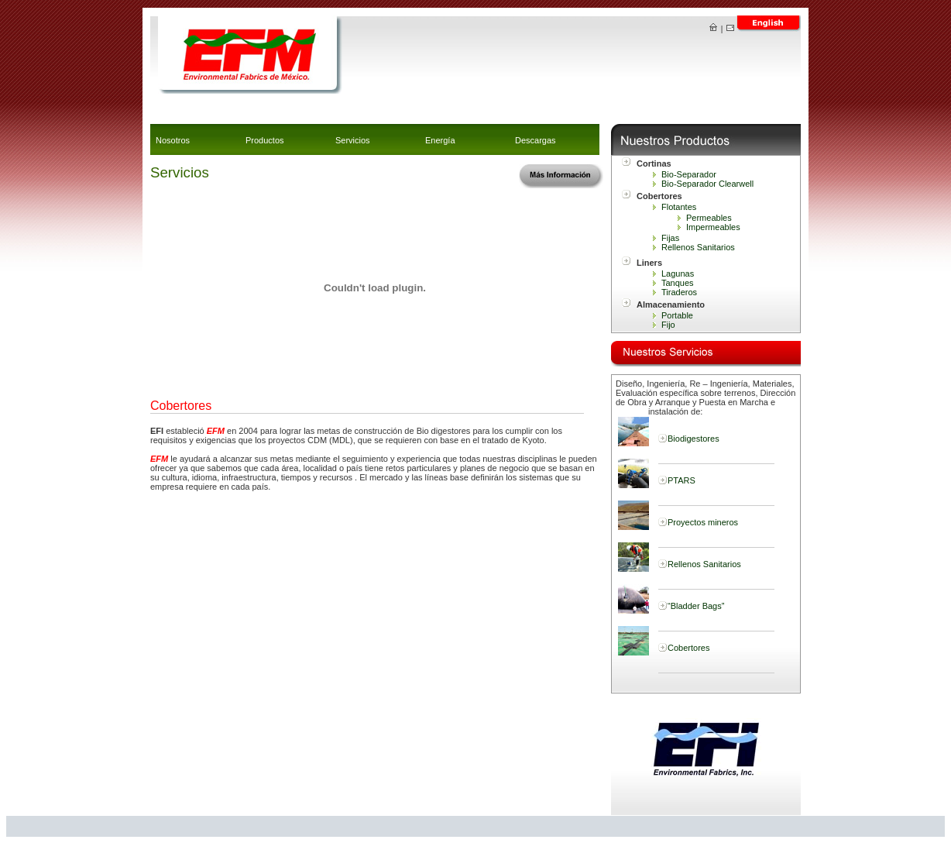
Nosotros (173, 140)
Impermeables (713, 227)
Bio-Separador (688, 174)
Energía (440, 140)
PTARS (681, 480)
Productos (264, 140)
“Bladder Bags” (696, 606)
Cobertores (688, 647)
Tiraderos (679, 292)
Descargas (535, 140)
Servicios (352, 140)
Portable (677, 315)
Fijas (670, 238)
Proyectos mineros (703, 522)
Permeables (709, 217)
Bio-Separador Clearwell (707, 183)
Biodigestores (693, 438)
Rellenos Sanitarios (698, 247)
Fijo (668, 324)
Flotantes (678, 207)
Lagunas (677, 273)
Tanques (677, 282)
